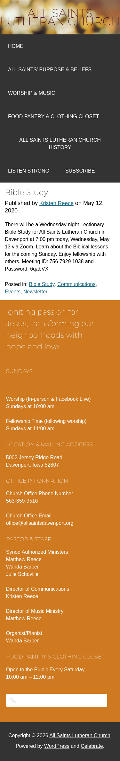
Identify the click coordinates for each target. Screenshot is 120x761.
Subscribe (80, 171)
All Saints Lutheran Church (60, 17)
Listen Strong (28, 171)
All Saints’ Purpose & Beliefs (50, 69)
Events (12, 291)
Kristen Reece (56, 203)
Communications (76, 284)
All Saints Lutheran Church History (60, 143)
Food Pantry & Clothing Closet (53, 116)
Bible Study (42, 284)
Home (15, 46)
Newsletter (35, 291)
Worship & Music (31, 93)
